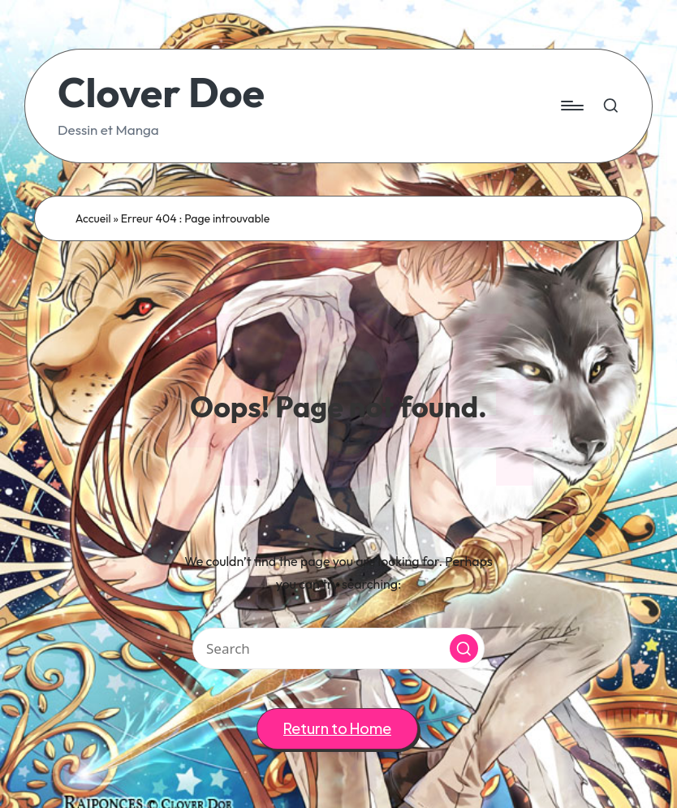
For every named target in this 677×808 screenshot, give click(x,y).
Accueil (93, 218)
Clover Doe (161, 92)
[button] (464, 648)
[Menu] (571, 105)
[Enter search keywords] (338, 648)
